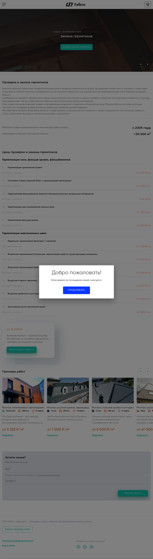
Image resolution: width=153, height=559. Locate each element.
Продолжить (76, 290)
